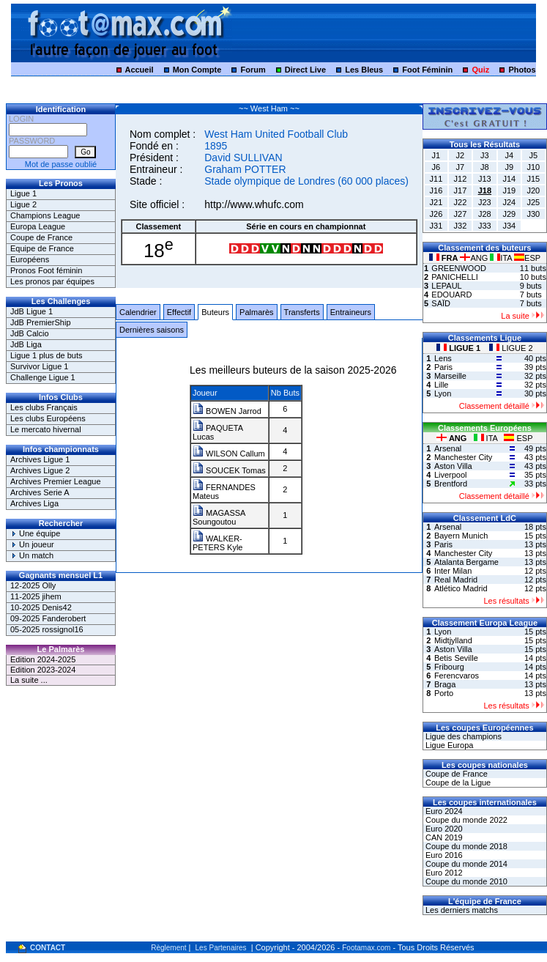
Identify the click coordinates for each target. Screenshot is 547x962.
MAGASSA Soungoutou (219, 517)
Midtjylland (453, 640)
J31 (436, 225)
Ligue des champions (462, 736)
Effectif (179, 312)
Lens (443, 358)
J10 (533, 167)
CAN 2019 (443, 837)
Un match (31, 555)
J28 (484, 214)
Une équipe (35, 533)
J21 (436, 202)
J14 (509, 178)
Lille (441, 384)
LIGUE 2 (510, 348)
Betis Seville (456, 658)
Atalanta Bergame (466, 562)
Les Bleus (364, 69)
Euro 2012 (443, 872)
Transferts (302, 312)
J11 (436, 178)
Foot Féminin (427, 69)
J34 (509, 225)
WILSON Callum (229, 453)
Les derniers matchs (460, 910)
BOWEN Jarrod (227, 411)
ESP (527, 258)
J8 (484, 167)
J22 (460, 202)
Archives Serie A (40, 492)
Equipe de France (42, 248)
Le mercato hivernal (45, 429)
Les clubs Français (44, 407)
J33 (484, 225)
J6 (436, 167)
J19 (509, 190)
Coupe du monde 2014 (465, 863)
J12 (460, 178)
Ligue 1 (23, 193)
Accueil (138, 69)
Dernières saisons (151, 329)
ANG (475, 258)
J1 (436, 155)
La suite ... (29, 680)
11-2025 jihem (36, 596)
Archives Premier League (55, 481)
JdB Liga (26, 344)
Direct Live (305, 69)
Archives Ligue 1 (40, 459)
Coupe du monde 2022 (465, 819)
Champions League (45, 215)
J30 (533, 214)
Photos (521, 69)
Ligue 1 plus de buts (46, 355)
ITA (502, 258)
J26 (436, 214)
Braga (444, 684)
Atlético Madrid (461, 588)
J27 (460, 214)
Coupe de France (41, 237)
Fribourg (449, 666)
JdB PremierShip (40, 322)
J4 (509, 155)
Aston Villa (453, 466)
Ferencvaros (456, 675)
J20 (533, 190)
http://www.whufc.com (253, 204)
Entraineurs (350, 312)
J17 (460, 190)
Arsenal (447, 448)
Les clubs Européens (48, 418)
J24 (509, 202)
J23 (484, 202)
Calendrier (138, 312)
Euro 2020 (443, 828)
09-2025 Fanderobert (48, 618)
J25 (533, 202)
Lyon (442, 393)
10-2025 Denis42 (41, 607)
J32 (460, 225)
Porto (443, 693)
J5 (533, 155)
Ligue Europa (448, 745)
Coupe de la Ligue (457, 782)
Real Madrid (455, 579)
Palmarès (256, 312)
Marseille (450, 375)
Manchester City (463, 457)
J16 (436, 190)
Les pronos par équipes (52, 281)
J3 (484, 155)
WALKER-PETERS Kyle (217, 543)
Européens (29, 259)
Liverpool (450, 474)
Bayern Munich (461, 535)
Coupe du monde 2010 (465, 881)
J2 (460, 155)
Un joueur (32, 544)
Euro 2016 (443, 855)
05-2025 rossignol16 (46, 629)
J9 (509, 167)
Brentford (450, 483)
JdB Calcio (29, 333)
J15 (533, 178)
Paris (443, 367)
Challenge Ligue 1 (42, 377)
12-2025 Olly (33, 585)
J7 (460, 167)
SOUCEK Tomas (229, 470)
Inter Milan (453, 570)
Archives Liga (34, 503)
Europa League (37, 226)
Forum (252, 69)
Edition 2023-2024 (42, 669)
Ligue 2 (23, 204)
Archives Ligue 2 (40, 470)
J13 (484, 178)
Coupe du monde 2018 (465, 846)
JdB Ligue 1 (31, 311)
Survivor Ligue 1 (39, 366)
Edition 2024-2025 (42, 659)
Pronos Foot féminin (46, 270)
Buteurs (215, 312)
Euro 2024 (443, 811)
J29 (509, 214)
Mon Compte (197, 69)
